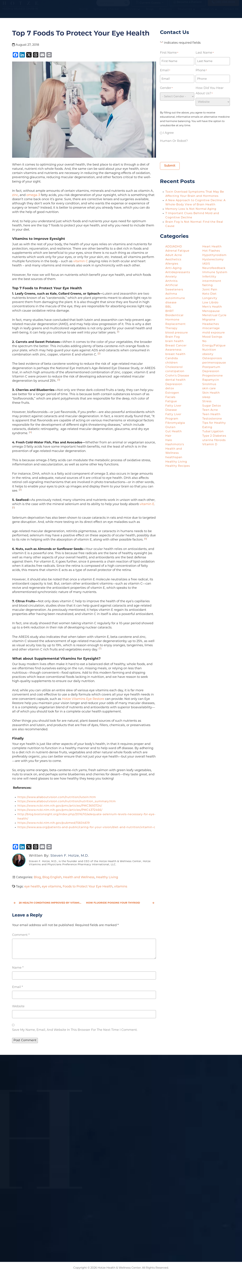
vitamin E (147, 504)
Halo (168, 440)
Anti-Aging (173, 268)
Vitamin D (209, 444)
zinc (15, 195)
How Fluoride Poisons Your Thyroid (120, 903)
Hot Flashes (211, 251)
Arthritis (171, 281)
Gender (166, 88)
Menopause (211, 311)
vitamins (120, 886)
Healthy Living (107, 877)
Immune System (214, 272)
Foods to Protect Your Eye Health (88, 886)
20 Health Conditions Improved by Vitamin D (48, 903)
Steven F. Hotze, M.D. (69, 856)
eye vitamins (51, 886)
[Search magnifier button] (126, 5)
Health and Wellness (78, 877)
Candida (171, 358)
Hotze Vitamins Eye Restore (83, 699)
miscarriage (211, 328)
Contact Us (231, 13)
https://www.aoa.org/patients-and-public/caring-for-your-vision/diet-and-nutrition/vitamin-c (86, 827)
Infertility (209, 276)
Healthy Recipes (177, 466)
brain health (174, 341)
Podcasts (166, 13)
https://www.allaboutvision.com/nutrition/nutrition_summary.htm (66, 801)
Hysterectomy (213, 259)
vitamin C (80, 261)
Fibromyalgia (175, 423)
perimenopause (214, 363)
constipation (174, 371)
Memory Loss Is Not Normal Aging (191, 209)
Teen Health (211, 414)
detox (169, 388)
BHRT (169, 311)
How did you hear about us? (210, 91)
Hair (168, 436)
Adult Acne (173, 255)
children (171, 363)
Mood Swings (212, 337)
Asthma (171, 294)
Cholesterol (174, 367)
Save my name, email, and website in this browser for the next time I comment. (74, 1030)
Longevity (209, 298)
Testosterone (212, 418)
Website (18, 1006)
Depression (173, 384)
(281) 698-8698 (223, 5)
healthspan (173, 457)
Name (18, 967)
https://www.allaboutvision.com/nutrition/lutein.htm (56, 797)
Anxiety (171, 276)
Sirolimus (209, 384)
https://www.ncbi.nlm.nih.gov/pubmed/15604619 (53, 823)
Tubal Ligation (213, 431)
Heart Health (212, 246)
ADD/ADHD (173, 246)
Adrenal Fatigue (177, 251)
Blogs (150, 13)
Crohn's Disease (177, 375)
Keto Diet (209, 294)
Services (133, 13)
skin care (209, 388)
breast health (175, 354)
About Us (210, 13)
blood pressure (176, 332)
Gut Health (173, 431)
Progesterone (212, 375)
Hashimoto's (174, 444)
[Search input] (111, 5)
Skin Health (211, 393)
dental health (175, 380)
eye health (32, 886)
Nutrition (209, 350)
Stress (207, 401)
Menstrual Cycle (214, 315)
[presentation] (185, 151)
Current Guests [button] (148, 5)
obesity (207, 354)
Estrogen (172, 393)
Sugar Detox (211, 406)
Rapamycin (210, 380)
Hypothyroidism (214, 255)
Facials (170, 397)
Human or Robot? (174, 141)
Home (84, 13)
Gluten (170, 427)
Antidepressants (177, 272)
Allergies (171, 264)
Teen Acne (210, 410)
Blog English (52, 877)
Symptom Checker (107, 13)
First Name (169, 53)
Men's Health (212, 307)
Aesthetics (173, 259)
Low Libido (210, 302)
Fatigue (171, 401)
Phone (201, 70)
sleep (206, 397)
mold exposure (213, 332)
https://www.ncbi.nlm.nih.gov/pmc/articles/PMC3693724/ (59, 806)
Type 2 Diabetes (214, 436)
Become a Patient (187, 5)
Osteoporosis (212, 358)
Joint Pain (209, 289)
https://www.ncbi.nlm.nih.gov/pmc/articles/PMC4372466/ (59, 810)
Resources (187, 13)
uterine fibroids (214, 440)
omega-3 (33, 195)
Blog (37, 877)
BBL (168, 307)
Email (17, 987)
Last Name (205, 53)
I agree (168, 133)
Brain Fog (172, 337)
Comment (21, 935)
